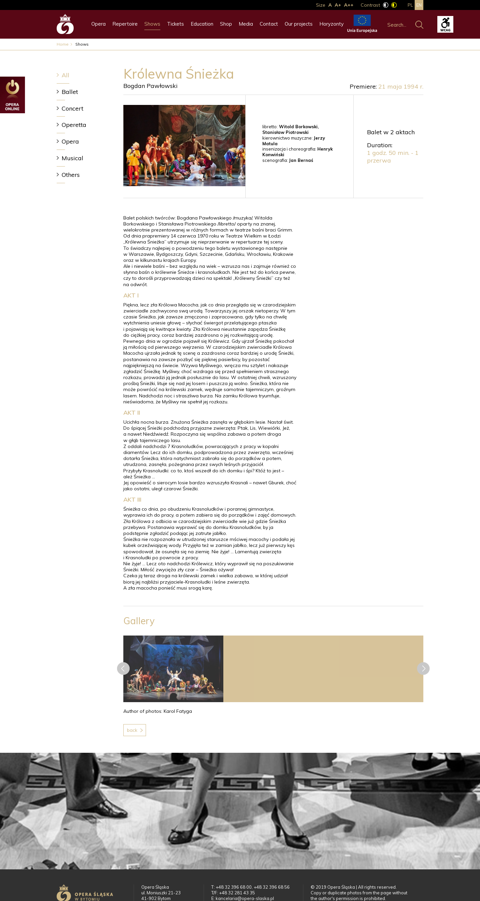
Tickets (175, 24)
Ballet (70, 92)
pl (410, 5)
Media (246, 24)
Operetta (74, 125)
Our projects (299, 24)
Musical (72, 158)
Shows (152, 24)
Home (63, 44)
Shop (226, 24)
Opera (98, 24)
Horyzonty (331, 24)
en (419, 5)
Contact (269, 24)
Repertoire (125, 24)
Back (132, 730)
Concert (72, 108)
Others (71, 175)
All (65, 75)
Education (202, 24)
